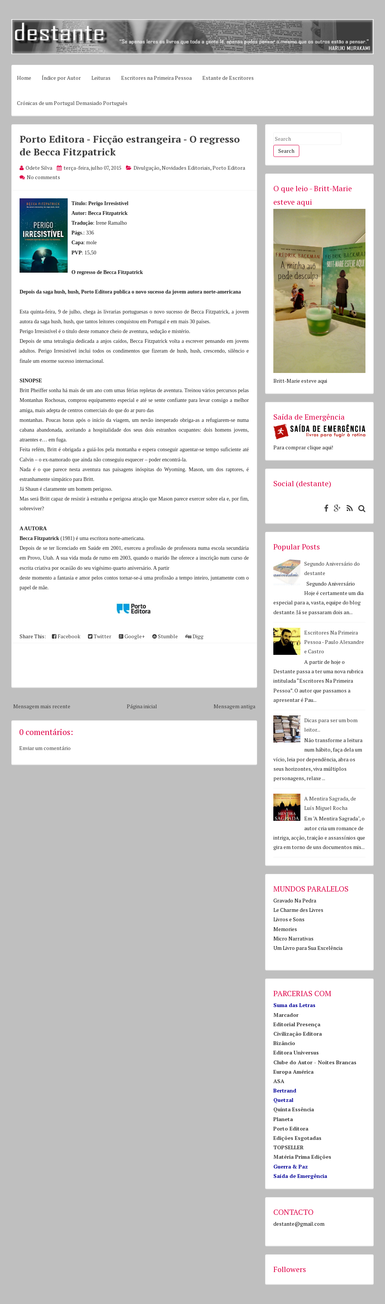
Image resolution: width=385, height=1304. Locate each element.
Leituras (101, 77)
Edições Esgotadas (297, 1137)
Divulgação (146, 167)
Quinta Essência (293, 1109)
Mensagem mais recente (41, 706)
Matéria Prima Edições (302, 1156)
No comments (43, 177)
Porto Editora (228, 167)
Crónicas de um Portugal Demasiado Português (72, 103)
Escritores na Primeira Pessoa (156, 77)
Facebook (66, 636)
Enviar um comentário (45, 748)
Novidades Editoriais (186, 167)
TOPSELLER (288, 1147)
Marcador (286, 1014)
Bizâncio (284, 1043)
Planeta (283, 1119)
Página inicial (142, 706)
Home (24, 77)
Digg (194, 636)
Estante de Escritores (228, 77)
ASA (278, 1081)
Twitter (99, 636)
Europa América (293, 1071)
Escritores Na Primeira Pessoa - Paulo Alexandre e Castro (334, 642)
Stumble (165, 636)
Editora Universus (296, 1052)
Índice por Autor (61, 77)
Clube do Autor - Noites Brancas (314, 1062)
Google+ (132, 636)
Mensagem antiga (234, 706)
